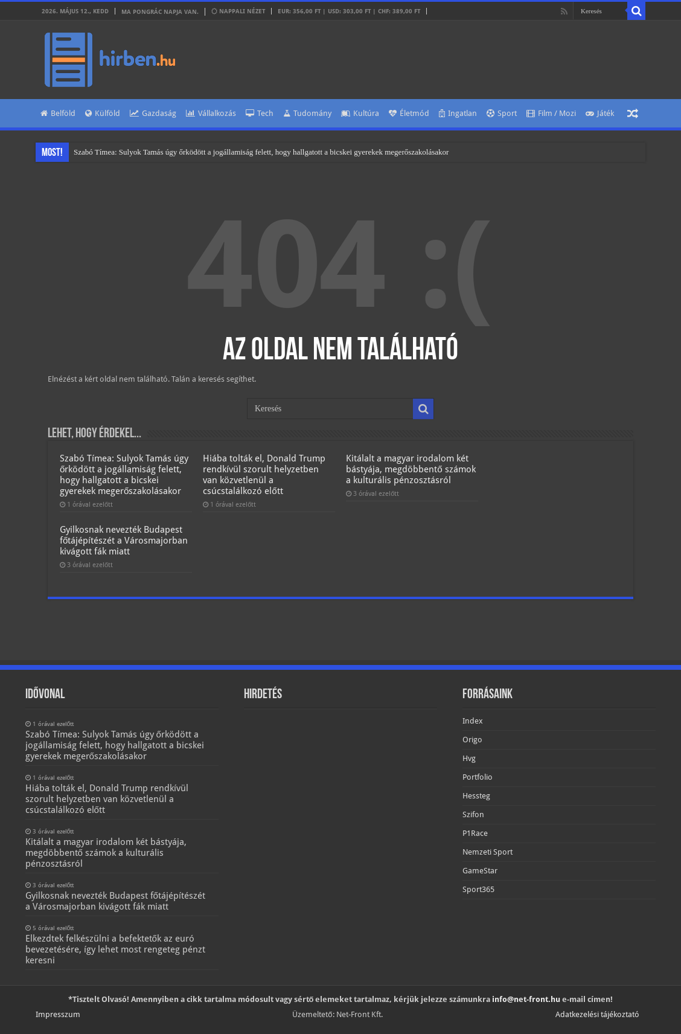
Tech (259, 113)
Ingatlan (458, 113)
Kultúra (360, 113)
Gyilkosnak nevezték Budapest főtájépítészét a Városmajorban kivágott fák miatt (124, 540)
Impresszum (58, 1014)
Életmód (409, 113)
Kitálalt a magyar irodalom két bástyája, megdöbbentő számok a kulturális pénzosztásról (410, 469)
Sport (502, 113)
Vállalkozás (211, 113)
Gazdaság (153, 113)
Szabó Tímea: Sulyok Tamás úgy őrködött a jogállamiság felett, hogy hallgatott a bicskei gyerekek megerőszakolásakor (261, 151)
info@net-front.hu (526, 999)
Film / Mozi (551, 113)
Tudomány (307, 113)
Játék (600, 113)
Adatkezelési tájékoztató (597, 1014)
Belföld (57, 113)
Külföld (102, 113)
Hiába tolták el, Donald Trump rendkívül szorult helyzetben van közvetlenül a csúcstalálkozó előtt (264, 474)
